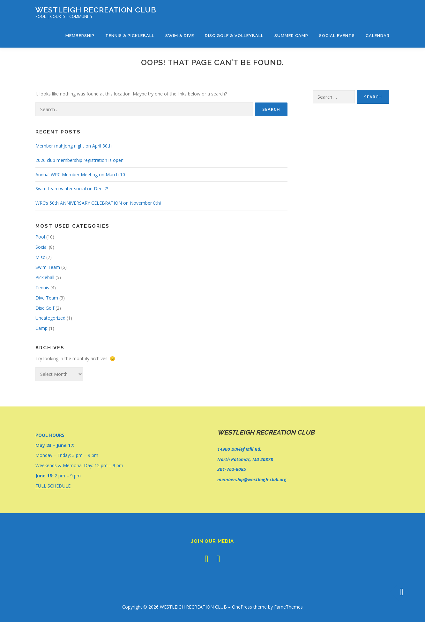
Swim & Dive (179, 35)
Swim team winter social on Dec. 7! (71, 189)
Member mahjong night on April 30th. (74, 146)
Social (41, 247)
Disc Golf (44, 308)
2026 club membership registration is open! (79, 160)
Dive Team (46, 298)
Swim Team (47, 267)
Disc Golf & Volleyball (234, 35)
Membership (79, 35)
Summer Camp (291, 35)
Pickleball (44, 277)
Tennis (42, 287)
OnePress (242, 607)
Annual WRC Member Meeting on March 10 (80, 174)
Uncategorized (50, 318)
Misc (40, 257)
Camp (41, 328)
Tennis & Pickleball (129, 35)
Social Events (337, 35)
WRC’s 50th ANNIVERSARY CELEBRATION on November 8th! (98, 203)
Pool (40, 237)
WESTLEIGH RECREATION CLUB (95, 9)
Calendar (378, 35)
